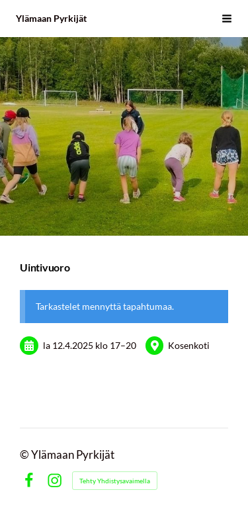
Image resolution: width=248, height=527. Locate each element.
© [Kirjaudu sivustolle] (25, 454)
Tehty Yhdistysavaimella (114, 481)
